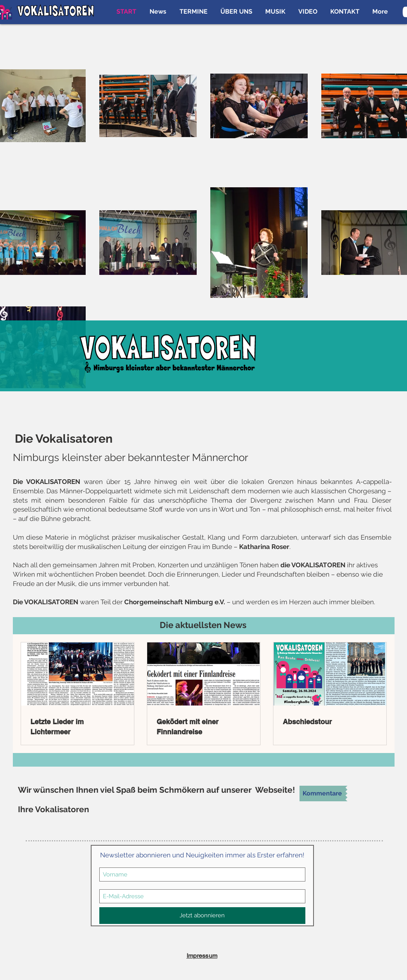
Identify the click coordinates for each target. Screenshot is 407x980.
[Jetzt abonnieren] (202, 915)
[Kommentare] (322, 793)
